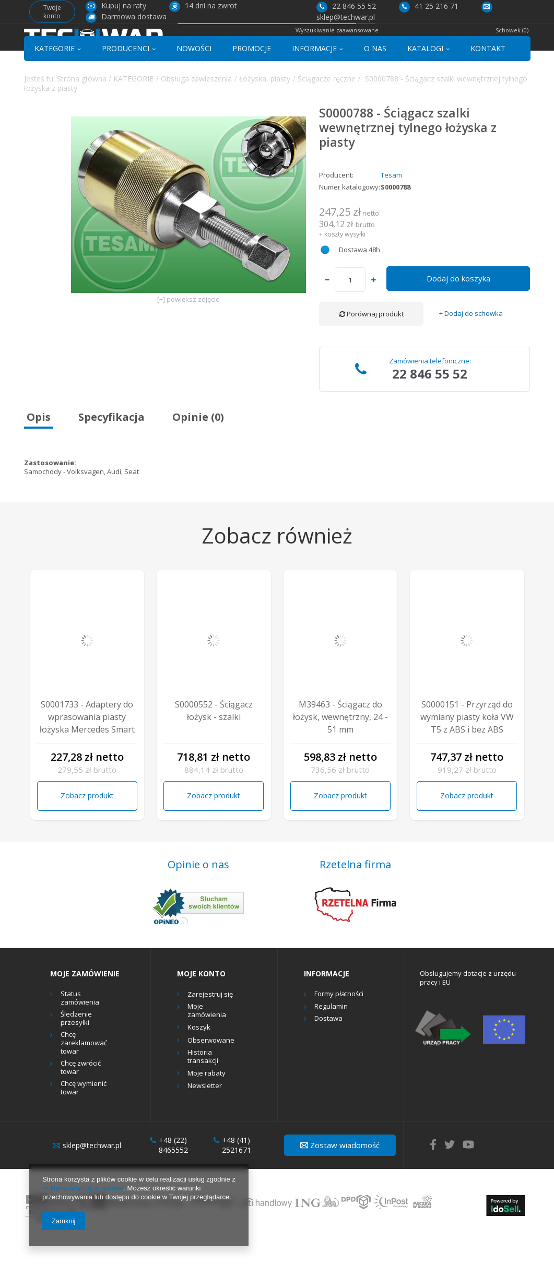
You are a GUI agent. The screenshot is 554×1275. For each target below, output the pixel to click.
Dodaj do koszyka (458, 316)
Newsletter (204, 1123)
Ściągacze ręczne (327, 116)
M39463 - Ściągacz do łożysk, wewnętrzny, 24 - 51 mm (340, 754)
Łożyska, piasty (264, 116)
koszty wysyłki (345, 271)
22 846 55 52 (346, 6)
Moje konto (201, 1011)
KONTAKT (487, 85)
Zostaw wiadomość (340, 1182)
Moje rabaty (206, 1110)
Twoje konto (52, 11)
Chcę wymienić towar (84, 1125)
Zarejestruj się (210, 1032)
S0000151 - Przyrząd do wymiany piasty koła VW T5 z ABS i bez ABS (467, 754)
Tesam (391, 212)
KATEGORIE (54, 85)
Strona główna (82, 116)
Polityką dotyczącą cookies (82, 1188)
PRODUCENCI (125, 85)
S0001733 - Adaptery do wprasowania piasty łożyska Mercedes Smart (87, 754)
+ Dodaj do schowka (471, 351)
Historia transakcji (202, 1093)
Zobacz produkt (87, 833)
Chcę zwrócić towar (81, 1104)
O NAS (375, 85)
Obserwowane (210, 1077)
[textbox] (266, 45)
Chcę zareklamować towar (84, 1080)
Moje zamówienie (85, 1011)
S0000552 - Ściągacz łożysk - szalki (214, 748)
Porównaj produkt (371, 351)
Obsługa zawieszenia (196, 116)
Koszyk (198, 1064)
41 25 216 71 (428, 6)
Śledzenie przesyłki (76, 1055)
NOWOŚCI (193, 85)
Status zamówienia (80, 1035)
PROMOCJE (251, 85)
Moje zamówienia (206, 1048)
